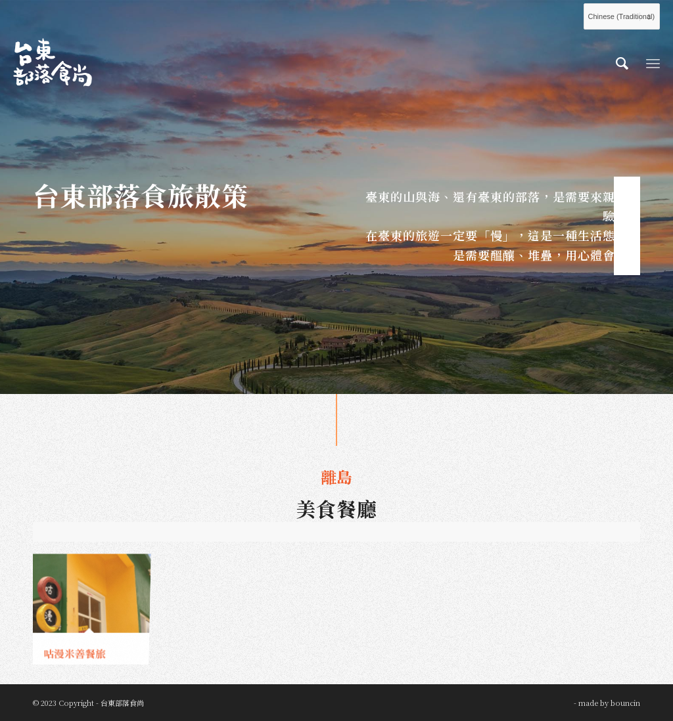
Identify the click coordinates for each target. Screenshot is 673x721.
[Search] (622, 62)
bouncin (625, 702)
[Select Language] (622, 16)
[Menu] (653, 62)
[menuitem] (622, 62)
